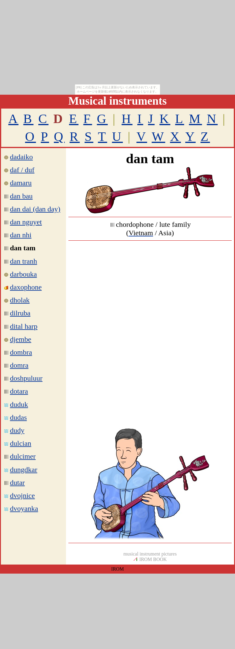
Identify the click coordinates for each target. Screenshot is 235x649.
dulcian (20, 443)
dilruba (20, 313)
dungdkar (23, 469)
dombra (21, 352)
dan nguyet (26, 222)
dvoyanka (24, 508)
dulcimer (23, 456)
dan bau (21, 196)
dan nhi (20, 235)
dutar (17, 482)
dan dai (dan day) (35, 209)
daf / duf (19, 170)
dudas (18, 417)
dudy (17, 430)
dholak (20, 300)
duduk (19, 404)
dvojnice (22, 495)
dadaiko (21, 157)
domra (19, 365)
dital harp (23, 326)
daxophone (26, 287)
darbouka (23, 274)
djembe (20, 339)
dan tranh (23, 261)
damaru (21, 183)
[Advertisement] (150, 288)
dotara (19, 391)
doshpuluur (26, 378)
